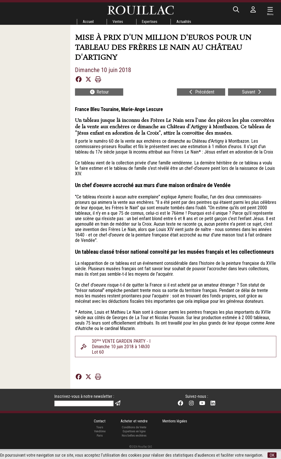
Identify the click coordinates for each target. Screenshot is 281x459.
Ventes (117, 21)
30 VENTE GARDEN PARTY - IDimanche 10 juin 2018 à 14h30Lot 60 (121, 355)
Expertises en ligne (134, 441)
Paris (100, 445)
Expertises (150, 21)
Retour (99, 92)
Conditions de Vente (134, 437)
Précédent (201, 92)
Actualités (184, 21)
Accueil (87, 21)
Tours (99, 437)
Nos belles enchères (134, 445)
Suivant (252, 92)
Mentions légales (174, 431)
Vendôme (99, 441)
